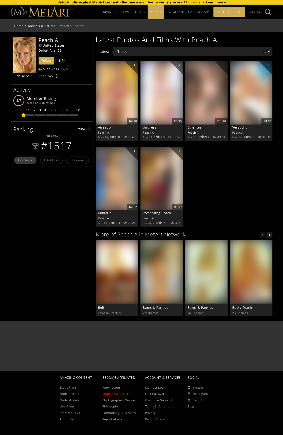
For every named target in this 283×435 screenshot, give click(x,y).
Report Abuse (112, 419)
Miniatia (105, 213)
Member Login (155, 388)
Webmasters (111, 388)
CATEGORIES (198, 12)
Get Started (229, 12)
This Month (51, 160)
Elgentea (195, 127)
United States (52, 45)
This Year (77, 160)
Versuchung (242, 127)
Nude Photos (69, 394)
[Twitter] (195, 388)
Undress (150, 127)
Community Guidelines (119, 413)
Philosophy (110, 406)
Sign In (254, 12)
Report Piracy (155, 419)
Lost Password (156, 394)
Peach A (103, 132)
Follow (46, 60)
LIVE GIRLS (175, 12)
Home (19, 26)
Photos (121, 51)
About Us (66, 419)
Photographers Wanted (119, 400)
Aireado (104, 127)
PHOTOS (139, 12)
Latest (104, 51)
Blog (191, 406)
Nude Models (69, 400)
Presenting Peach (157, 213)
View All (84, 128)
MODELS (156, 12)
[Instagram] (198, 394)
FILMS (125, 12)
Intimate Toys (70, 413)
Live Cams (67, 406)
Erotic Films (68, 388)
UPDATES (109, 12)
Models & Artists (41, 26)
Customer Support (158, 400)
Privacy (150, 413)
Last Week (25, 160)
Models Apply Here (116, 394)
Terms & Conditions (159, 406)
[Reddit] (195, 400)
